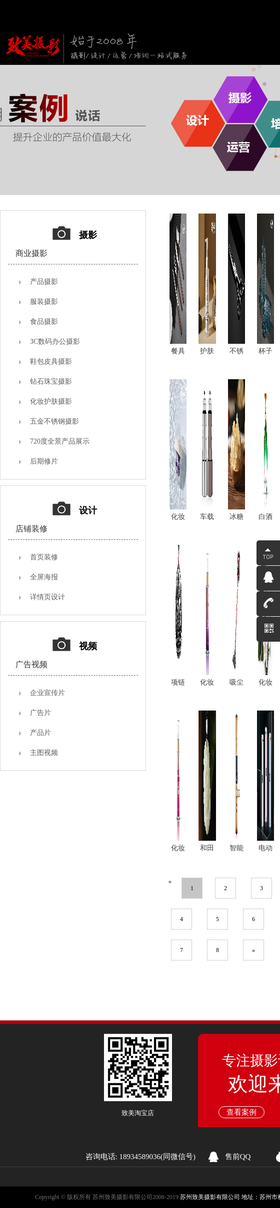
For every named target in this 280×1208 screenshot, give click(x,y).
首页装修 (44, 557)
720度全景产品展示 (60, 441)
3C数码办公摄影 (55, 341)
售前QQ (238, 1157)
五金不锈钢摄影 (54, 421)
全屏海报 (44, 577)
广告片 (40, 713)
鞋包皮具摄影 (51, 361)
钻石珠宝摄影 (51, 381)
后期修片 (44, 461)
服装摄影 (44, 301)
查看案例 (241, 1112)
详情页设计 (47, 597)
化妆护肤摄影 (51, 401)
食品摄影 (44, 321)
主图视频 (44, 752)
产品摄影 (44, 281)
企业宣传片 (47, 693)
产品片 (40, 732)
